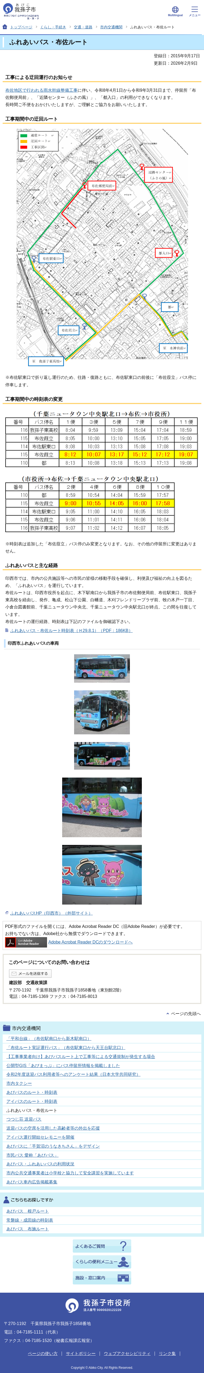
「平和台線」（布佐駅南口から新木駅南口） (48, 1038)
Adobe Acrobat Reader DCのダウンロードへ (69, 942)
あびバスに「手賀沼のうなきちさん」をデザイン (53, 1146)
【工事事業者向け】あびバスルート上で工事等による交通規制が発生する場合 (80, 1056)
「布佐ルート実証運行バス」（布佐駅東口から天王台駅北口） (65, 1047)
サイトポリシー (81, 1353)
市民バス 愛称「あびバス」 (32, 1155)
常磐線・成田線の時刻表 (29, 1220)
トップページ (21, 27)
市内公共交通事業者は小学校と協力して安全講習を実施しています (70, 1173)
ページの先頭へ (186, 1013)
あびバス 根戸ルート (27, 1211)
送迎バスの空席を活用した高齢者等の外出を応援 (53, 1128)
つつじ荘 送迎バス (23, 1119)
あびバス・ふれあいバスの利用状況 (40, 1164)
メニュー (195, 12)
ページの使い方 (43, 1353)
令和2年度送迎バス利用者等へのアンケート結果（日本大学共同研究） (73, 1074)
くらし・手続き (53, 27)
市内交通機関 (111, 27)
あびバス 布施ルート (27, 1229)
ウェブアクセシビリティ (127, 1353)
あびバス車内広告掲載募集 (31, 1182)
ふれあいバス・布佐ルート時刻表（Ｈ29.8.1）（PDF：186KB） (71, 630)
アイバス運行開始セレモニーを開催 (40, 1137)
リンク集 (167, 1353)
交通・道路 (83, 27)
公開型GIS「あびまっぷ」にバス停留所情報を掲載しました (63, 1065)
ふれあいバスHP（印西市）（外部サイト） (51, 913)
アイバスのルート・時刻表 (31, 1101)
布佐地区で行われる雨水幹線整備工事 (41, 90)
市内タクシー (19, 1083)
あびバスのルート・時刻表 (31, 1092)
